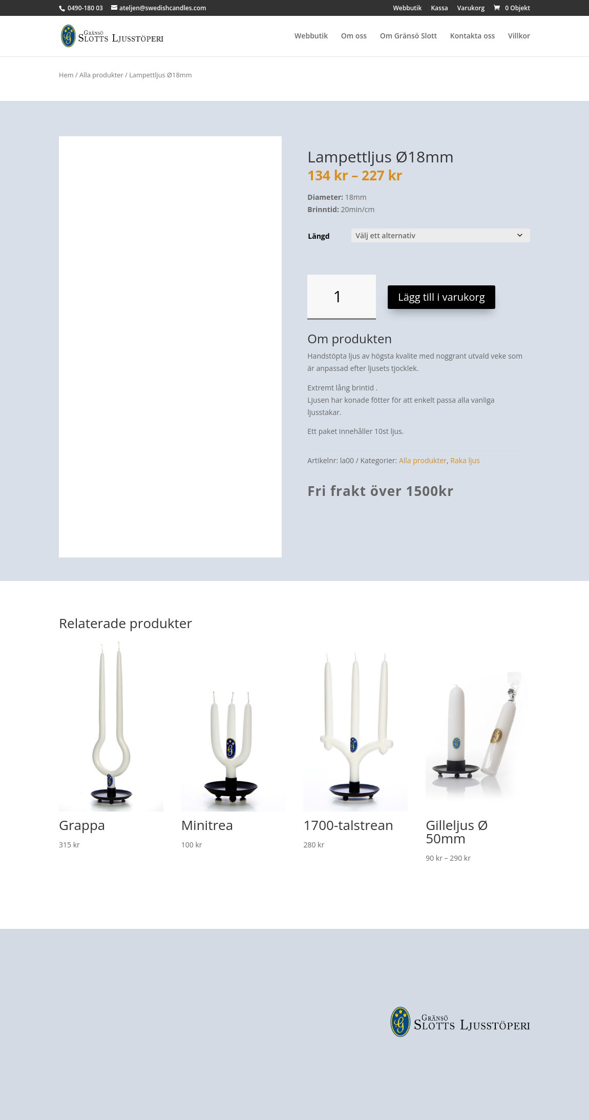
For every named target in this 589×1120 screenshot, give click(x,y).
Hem (66, 74)
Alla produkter (101, 74)
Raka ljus (465, 460)
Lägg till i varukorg (441, 297)
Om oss (354, 36)
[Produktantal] (341, 297)
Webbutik (407, 8)
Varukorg (471, 8)
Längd (318, 236)
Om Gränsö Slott (408, 36)
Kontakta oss (472, 36)
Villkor (519, 36)
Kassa (439, 8)
